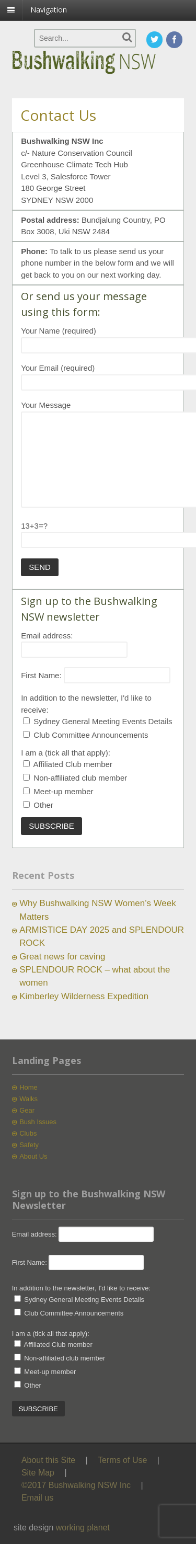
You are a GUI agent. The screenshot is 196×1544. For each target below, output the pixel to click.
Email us (37, 1497)
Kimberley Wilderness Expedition (83, 996)
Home (28, 1087)
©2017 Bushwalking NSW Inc (76, 1485)
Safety (29, 1145)
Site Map (37, 1472)
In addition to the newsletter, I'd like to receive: (81, 1288)
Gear (26, 1110)
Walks (28, 1099)
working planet (83, 1527)
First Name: (41, 675)
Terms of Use (122, 1460)
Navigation (48, 10)
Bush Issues (37, 1122)
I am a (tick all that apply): (65, 752)
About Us (33, 1156)
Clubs (28, 1133)
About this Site (48, 1460)
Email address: (47, 635)
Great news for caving (62, 957)
